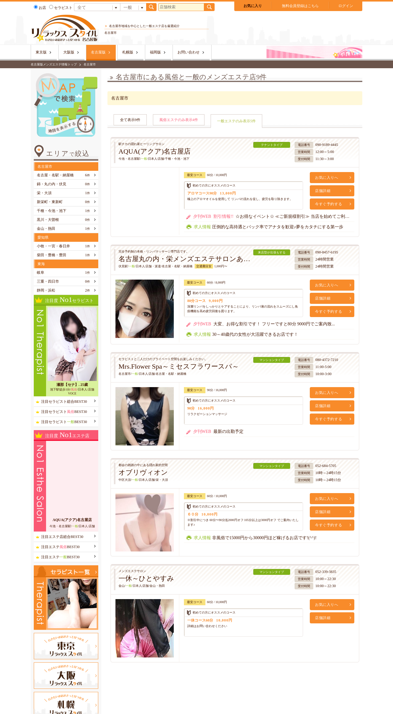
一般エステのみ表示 (236, 121)
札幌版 (127, 52)
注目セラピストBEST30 (64, 412)
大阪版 (68, 52)
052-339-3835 (325, 572)
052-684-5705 (325, 466)
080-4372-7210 (326, 360)
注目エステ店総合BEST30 (62, 537)
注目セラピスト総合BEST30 (64, 401)
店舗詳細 (322, 191)
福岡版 (155, 52)
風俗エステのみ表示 (178, 120)
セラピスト (60, 8)
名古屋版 (98, 52)
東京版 (41, 52)
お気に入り (252, 6)
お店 (40, 8)
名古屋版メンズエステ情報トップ (54, 64)
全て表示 (130, 120)
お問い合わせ (188, 52)
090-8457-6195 (326, 252)
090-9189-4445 (326, 145)
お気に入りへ (326, 177)
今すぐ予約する (328, 204)
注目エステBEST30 (60, 547)
